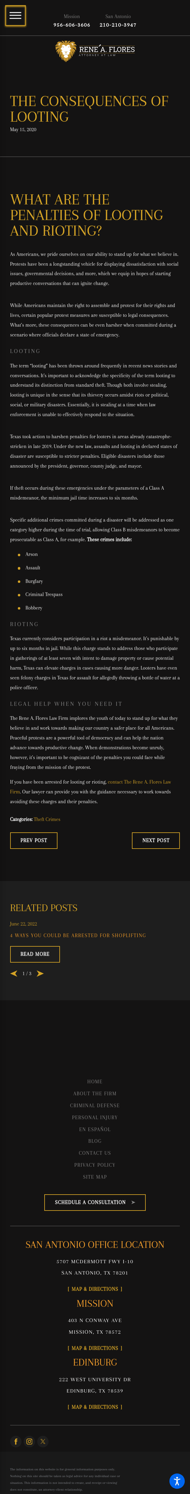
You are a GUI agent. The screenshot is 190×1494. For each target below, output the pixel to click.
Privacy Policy (95, 1165)
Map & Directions (95, 1289)
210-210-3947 (118, 25)
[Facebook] (16, 1441)
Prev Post (33, 840)
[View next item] (40, 973)
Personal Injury (95, 1117)
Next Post (155, 840)
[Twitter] (43, 1441)
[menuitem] (95, 1082)
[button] (177, 1481)
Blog (95, 1141)
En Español (95, 1129)
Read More (34, 954)
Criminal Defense (95, 1105)
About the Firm (95, 1094)
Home (95, 1082)
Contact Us (95, 1153)
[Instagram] (29, 1441)
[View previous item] (13, 973)
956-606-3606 (71, 25)
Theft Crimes (47, 819)
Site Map (95, 1177)
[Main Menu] (15, 15)
